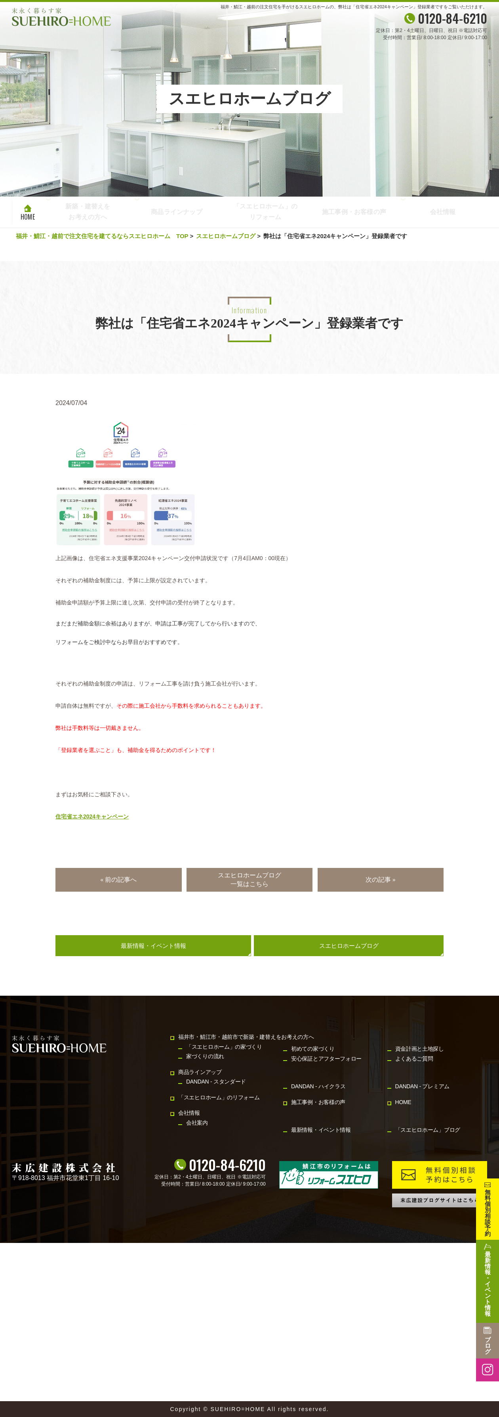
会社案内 (197, 1123)
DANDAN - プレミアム (422, 1086)
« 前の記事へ (118, 879)
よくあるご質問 (414, 1058)
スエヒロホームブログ (225, 236)
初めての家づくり (313, 1049)
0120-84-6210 (227, 1164)
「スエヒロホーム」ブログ (427, 1130)
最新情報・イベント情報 (153, 946)
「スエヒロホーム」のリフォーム (265, 212)
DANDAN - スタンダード (216, 1081)
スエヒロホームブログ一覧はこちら (249, 879)
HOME (28, 217)
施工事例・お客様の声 (354, 212)
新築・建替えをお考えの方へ (87, 211)
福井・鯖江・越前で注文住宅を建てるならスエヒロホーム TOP (102, 236)
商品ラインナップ (176, 212)
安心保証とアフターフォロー (326, 1058)
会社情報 (443, 212)
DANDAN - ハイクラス (318, 1086)
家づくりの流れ (205, 1056)
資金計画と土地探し (419, 1049)
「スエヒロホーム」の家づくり (224, 1047)
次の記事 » (381, 879)
